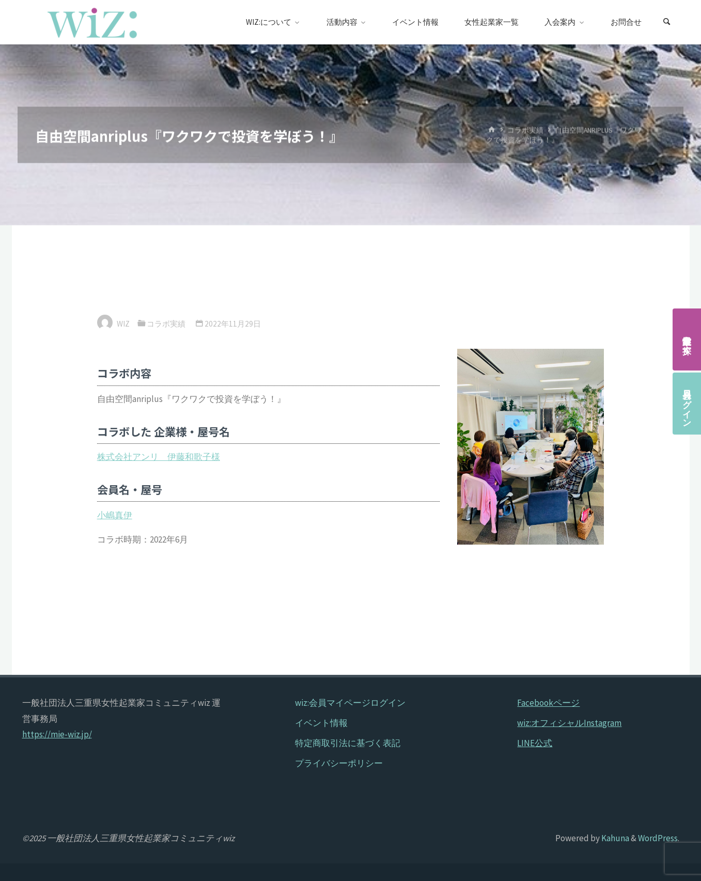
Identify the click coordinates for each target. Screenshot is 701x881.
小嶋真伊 (114, 515)
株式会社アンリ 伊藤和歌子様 (158, 456)
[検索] (667, 22)
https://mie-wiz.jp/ (57, 734)
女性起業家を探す (687, 339)
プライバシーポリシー (339, 763)
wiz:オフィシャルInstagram (569, 723)
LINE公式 (534, 743)
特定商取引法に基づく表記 (347, 743)
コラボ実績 (525, 130)
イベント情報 (321, 723)
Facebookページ (548, 702)
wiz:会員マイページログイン (350, 702)
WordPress (658, 838)
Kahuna (614, 838)
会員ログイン (687, 403)
